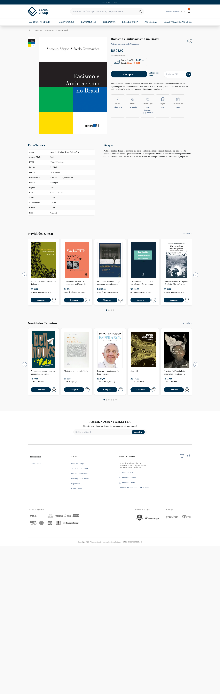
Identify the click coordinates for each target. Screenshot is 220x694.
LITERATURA (109, 22)
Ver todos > (187, 233)
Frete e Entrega (77, 463)
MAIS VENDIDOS (67, 22)
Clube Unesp (76, 489)
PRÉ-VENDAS (151, 22)
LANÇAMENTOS (88, 22)
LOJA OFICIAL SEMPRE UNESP (178, 22)
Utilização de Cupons (80, 479)
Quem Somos (35, 464)
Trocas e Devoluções (79, 468)
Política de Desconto (79, 474)
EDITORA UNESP (130, 22)
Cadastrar (138, 432)
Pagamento (75, 484)
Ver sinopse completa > (152, 89)
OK (188, 74)
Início (30, 30)
